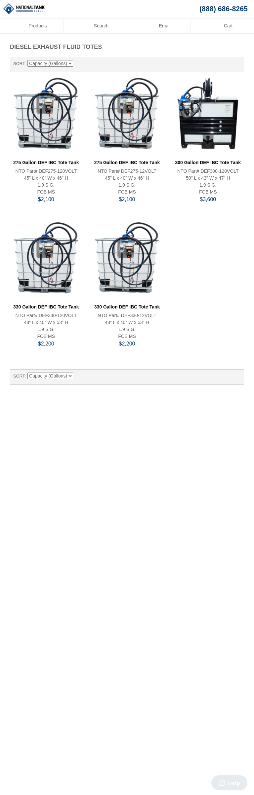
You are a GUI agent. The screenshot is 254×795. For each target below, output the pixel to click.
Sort (18, 63)
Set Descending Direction (79, 64)
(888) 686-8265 (223, 9)
